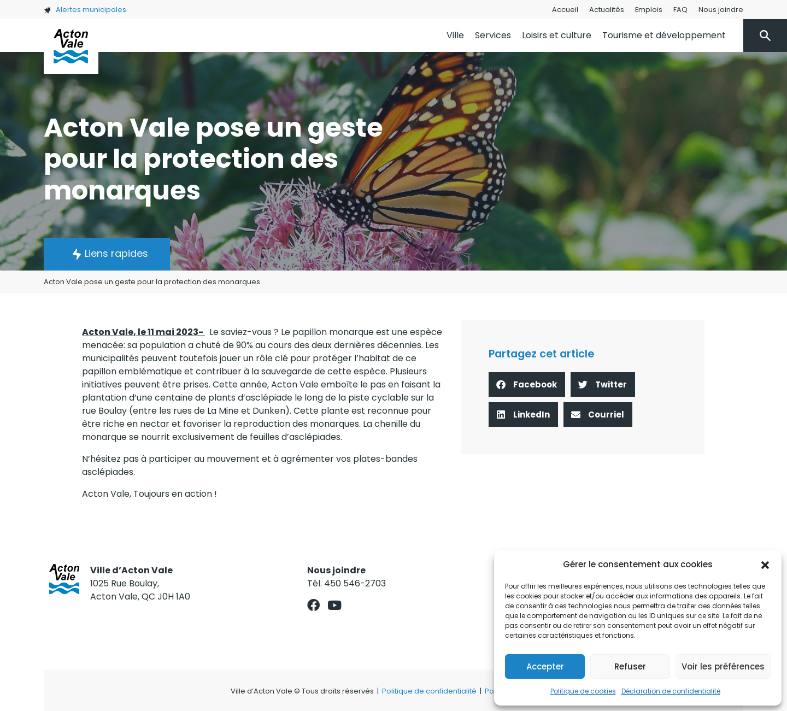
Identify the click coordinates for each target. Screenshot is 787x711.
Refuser (630, 666)
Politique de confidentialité (429, 691)
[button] (765, 564)
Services (493, 35)
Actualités (606, 9)
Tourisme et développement (664, 35)
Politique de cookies (583, 691)
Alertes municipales (85, 9)
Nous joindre (720, 9)
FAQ (680, 9)
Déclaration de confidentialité (670, 691)
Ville (455, 35)
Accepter (545, 666)
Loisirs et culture (556, 35)
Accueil (565, 9)
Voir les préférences (723, 666)
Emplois (648, 9)
